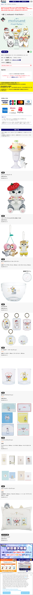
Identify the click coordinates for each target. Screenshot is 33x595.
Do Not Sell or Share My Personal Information (12, 590)
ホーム (2, 4)
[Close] (31, 575)
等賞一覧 (5, 51)
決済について (4, 117)
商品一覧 (14, 1)
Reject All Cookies (25, 592)
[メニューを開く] (31, 1)
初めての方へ (24, 1)
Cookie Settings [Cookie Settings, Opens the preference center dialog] (6, 592)
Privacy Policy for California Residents (10, 589)
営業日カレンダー (14, 77)
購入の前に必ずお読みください (16, 65)
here (26, 577)
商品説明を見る (4, 178)
